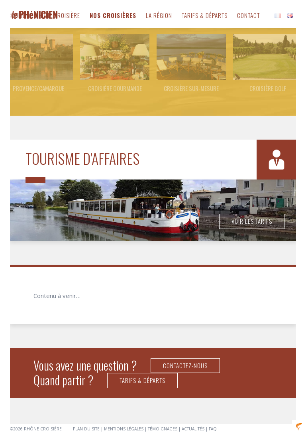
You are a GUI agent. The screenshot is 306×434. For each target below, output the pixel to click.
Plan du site (86, 429)
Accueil (15, 15)
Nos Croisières (113, 15)
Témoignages (162, 429)
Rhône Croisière (57, 15)
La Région (159, 15)
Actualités (193, 429)
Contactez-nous (185, 365)
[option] (38, 63)
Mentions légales (123, 429)
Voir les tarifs (251, 221)
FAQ (213, 429)
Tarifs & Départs (205, 15)
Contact (248, 15)
